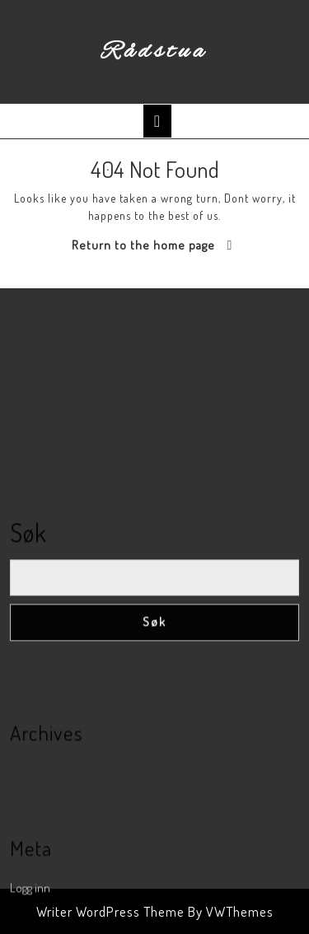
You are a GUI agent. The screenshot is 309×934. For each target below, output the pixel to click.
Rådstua (154, 52)
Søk (28, 617)
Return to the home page (143, 245)
